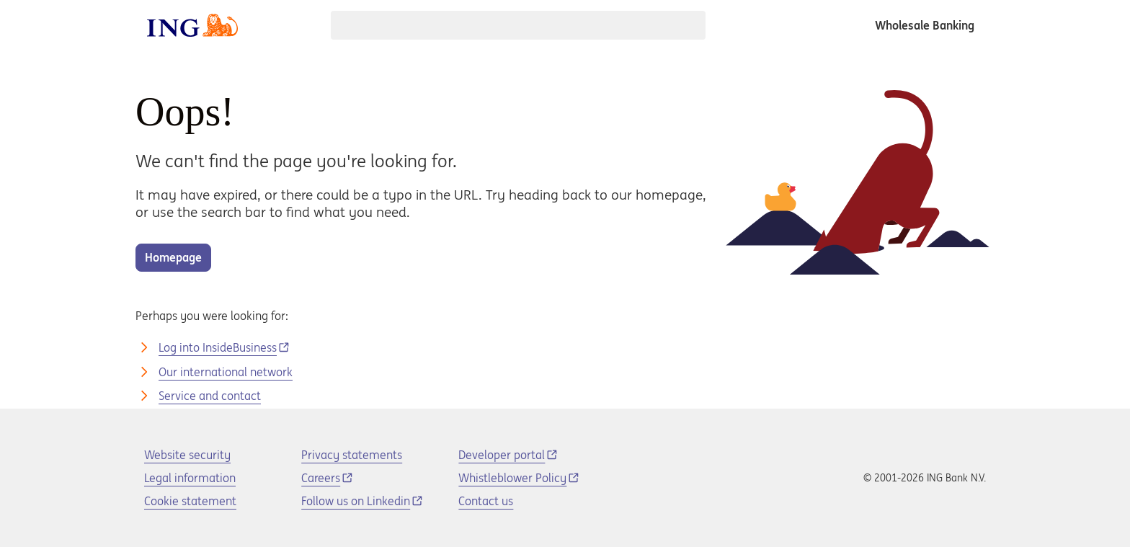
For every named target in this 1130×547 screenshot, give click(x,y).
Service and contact (210, 395)
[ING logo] (192, 25)
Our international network (226, 372)
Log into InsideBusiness (218, 347)
